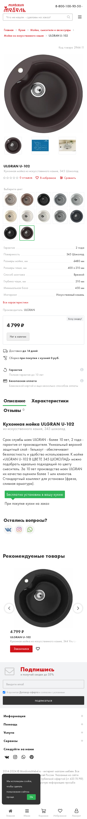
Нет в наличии (18, 336)
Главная (9, 30)
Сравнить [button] (68, 178)
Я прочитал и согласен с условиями (34, 692)
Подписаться (43, 700)
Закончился (21, 649)
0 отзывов (26, 178)
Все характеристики (15, 302)
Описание (14, 401)
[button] (81, 370)
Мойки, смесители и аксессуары (50, 30)
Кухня (22, 30)
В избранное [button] (46, 178)
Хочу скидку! (75, 318)
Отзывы (14, 410)
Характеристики (49, 401)
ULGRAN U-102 (20, 637)
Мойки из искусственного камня (24, 36)
